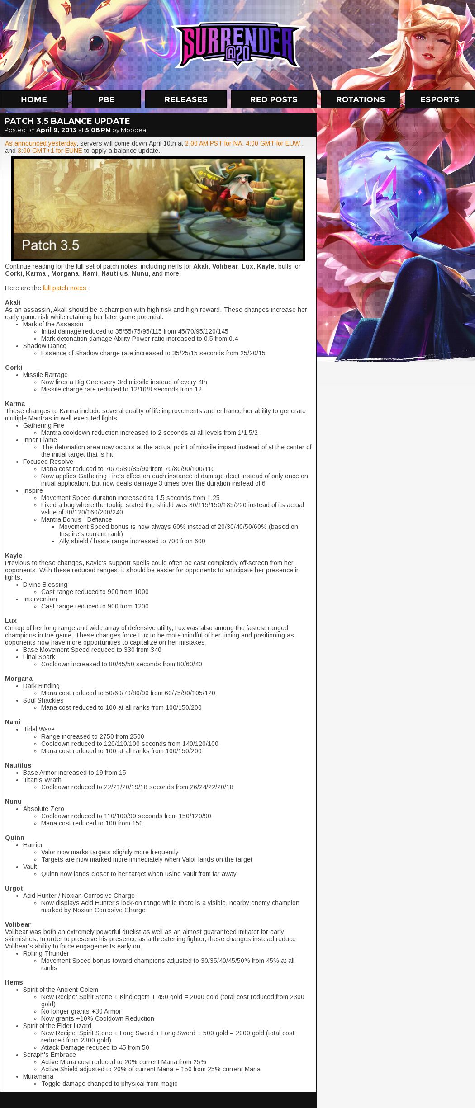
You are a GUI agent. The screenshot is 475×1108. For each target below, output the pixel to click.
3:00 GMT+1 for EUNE (50, 150)
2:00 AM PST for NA (213, 143)
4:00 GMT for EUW (273, 143)
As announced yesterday (40, 143)
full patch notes (64, 288)
